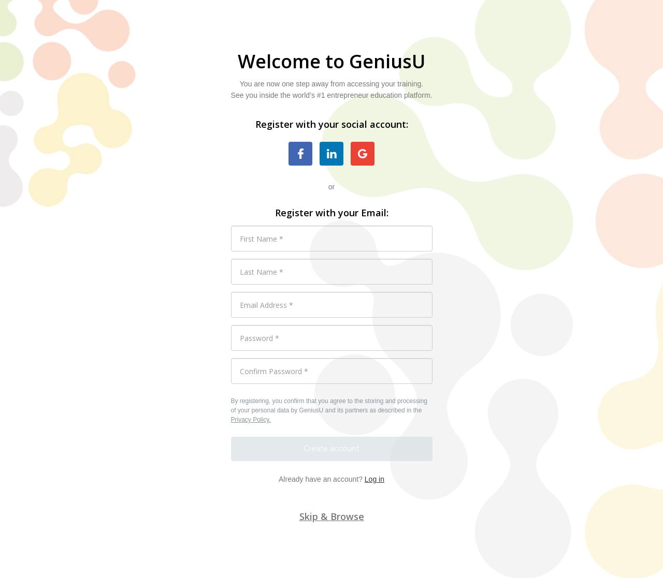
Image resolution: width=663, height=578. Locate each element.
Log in (374, 479)
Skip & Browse (331, 516)
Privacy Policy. (251, 419)
